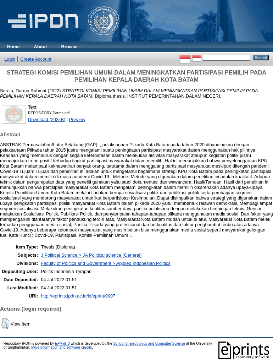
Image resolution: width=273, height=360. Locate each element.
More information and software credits (61, 347)
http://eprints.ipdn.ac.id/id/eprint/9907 (78, 296)
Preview (77, 119)
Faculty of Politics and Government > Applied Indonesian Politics (105, 263)
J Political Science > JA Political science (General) (91, 255)
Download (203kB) (46, 119)
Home (13, 46)
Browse (69, 46)
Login (9, 59)
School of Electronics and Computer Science (149, 343)
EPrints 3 (62, 343)
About (40, 46)
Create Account (35, 59)
